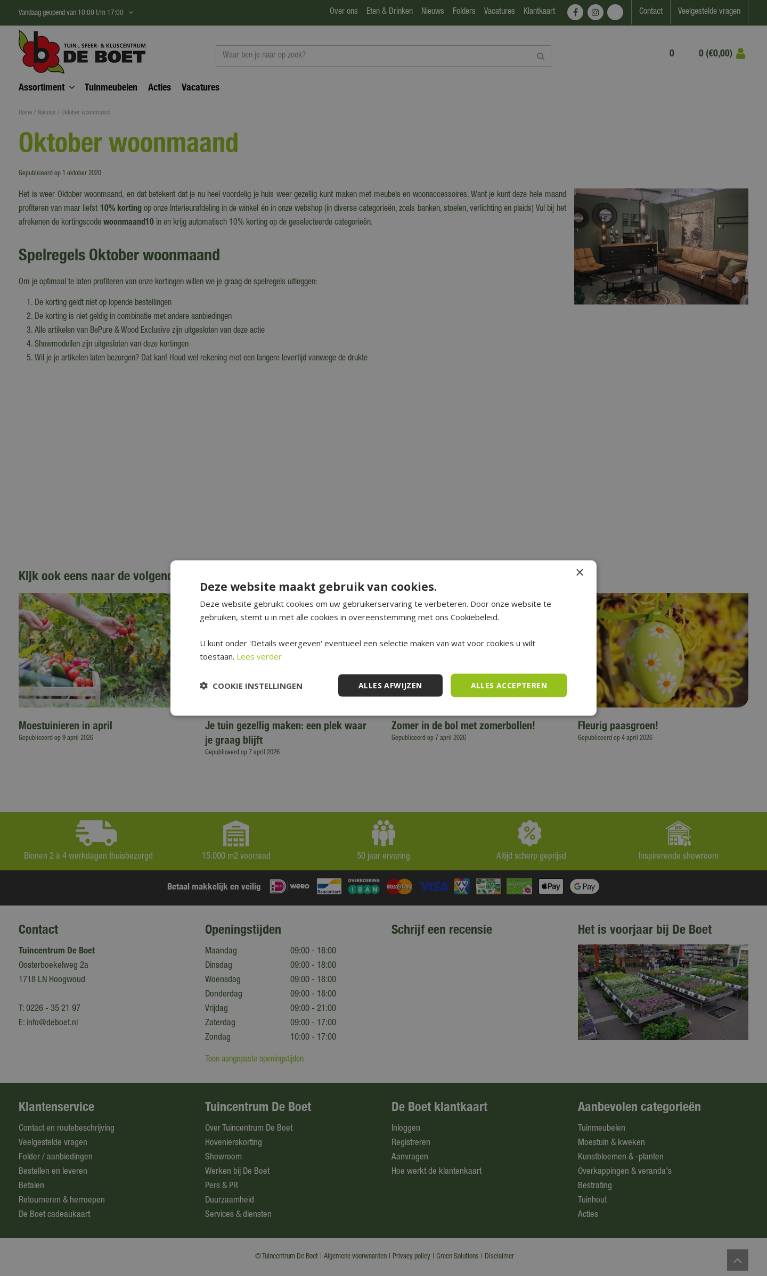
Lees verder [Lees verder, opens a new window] (259, 656)
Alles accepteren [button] (509, 685)
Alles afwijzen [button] (390, 685)
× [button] (579, 573)
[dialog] (383, 638)
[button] (251, 685)
